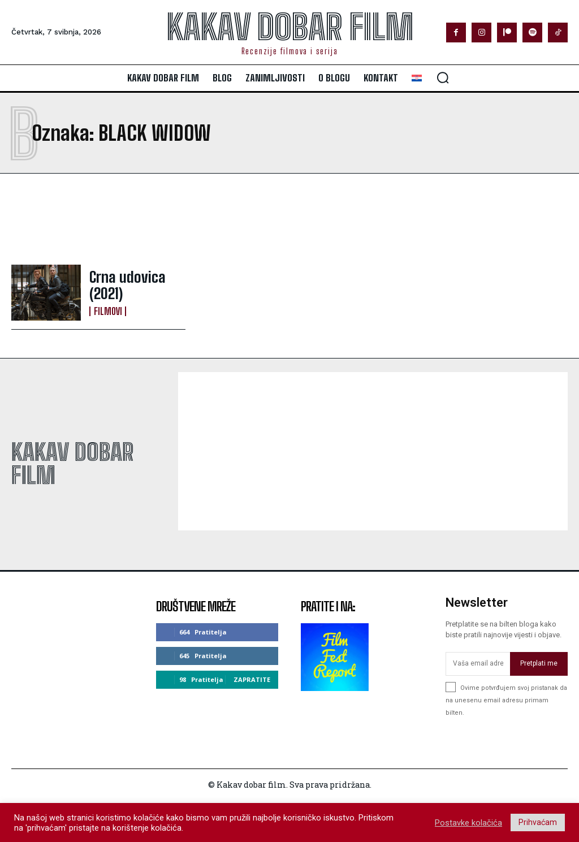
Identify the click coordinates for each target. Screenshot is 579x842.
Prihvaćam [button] (537, 822)
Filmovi (107, 300)
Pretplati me (539, 663)
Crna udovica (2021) (133, 285)
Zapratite (252, 679)
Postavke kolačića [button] (468, 823)
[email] (478, 664)
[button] (442, 77)
